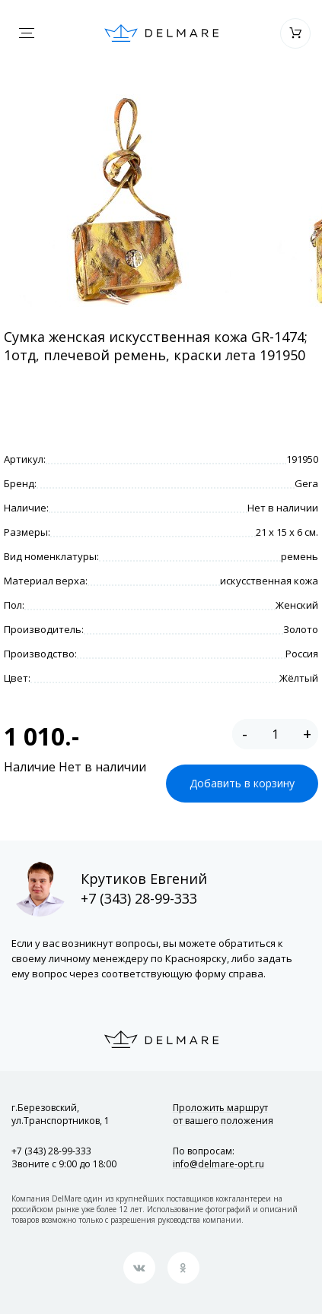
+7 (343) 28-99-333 (139, 898)
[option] (125, 200)
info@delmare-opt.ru (218, 1163)
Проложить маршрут (223, 1114)
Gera (306, 483)
